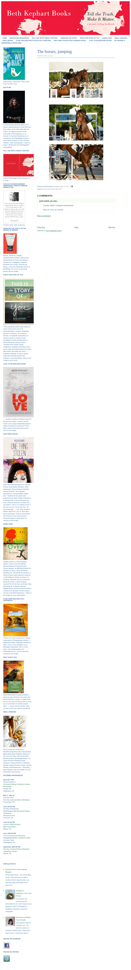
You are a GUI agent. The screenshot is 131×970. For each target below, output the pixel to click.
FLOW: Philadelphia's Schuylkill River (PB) (33, 40)
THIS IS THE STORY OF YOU (89, 38)
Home (5, 38)
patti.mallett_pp (46, 201)
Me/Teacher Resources (19, 38)
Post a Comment (43, 216)
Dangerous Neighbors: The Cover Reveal (24, 893)
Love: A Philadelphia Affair (100, 40)
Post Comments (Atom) (54, 231)
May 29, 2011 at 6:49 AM (53, 210)
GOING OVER (107, 38)
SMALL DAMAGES (120, 38)
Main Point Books (9, 827)
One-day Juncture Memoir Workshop (16, 849)
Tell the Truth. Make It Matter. (45, 38)
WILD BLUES (15, 824)
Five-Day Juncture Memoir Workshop (16, 800)
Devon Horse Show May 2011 (52, 189)
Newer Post (41, 227)
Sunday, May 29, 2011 (62, 186)
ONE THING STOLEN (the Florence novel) (70, 40)
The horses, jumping (54, 51)
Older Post (111, 227)
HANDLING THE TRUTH (68, 38)
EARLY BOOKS (8, 40)
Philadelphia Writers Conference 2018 (16, 838)
